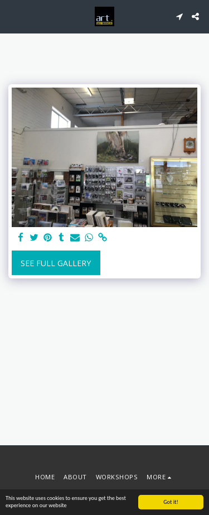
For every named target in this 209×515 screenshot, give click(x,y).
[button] (12, 15)
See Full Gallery (56, 263)
